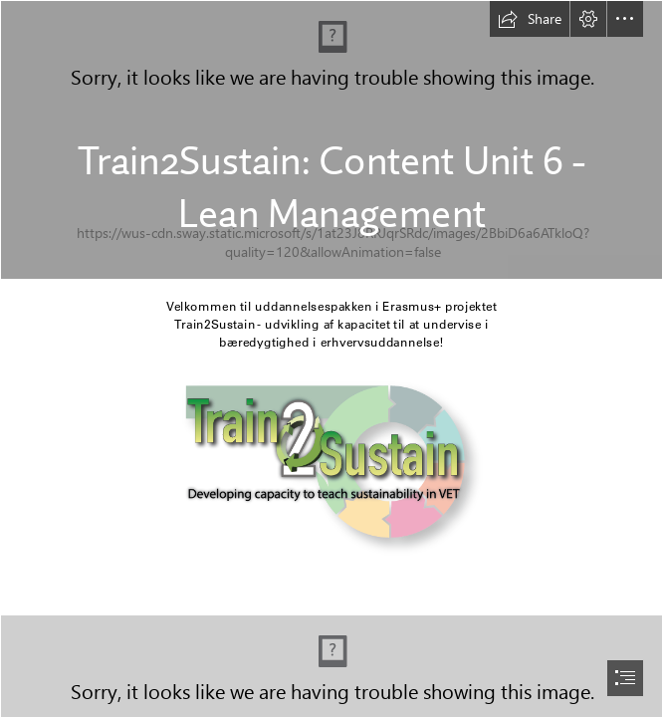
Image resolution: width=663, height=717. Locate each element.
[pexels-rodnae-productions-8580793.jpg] (331, 140)
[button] (529, 19)
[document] (331, 358)
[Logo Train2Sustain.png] (331, 468)
